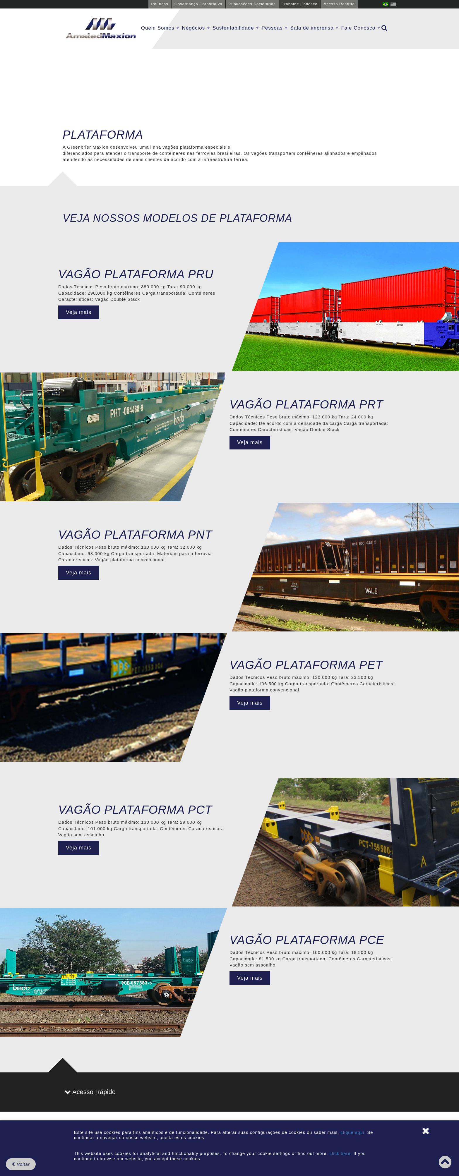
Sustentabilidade (235, 28)
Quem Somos (160, 28)
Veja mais (78, 312)
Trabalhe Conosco (300, 4)
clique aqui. (353, 1132)
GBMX (101, 28)
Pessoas (274, 28)
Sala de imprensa (314, 28)
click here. (341, 1153)
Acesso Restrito (339, 4)
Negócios (196, 28)
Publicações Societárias (252, 4)
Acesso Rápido (90, 1092)
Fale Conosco (360, 28)
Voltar (21, 1164)
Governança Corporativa (198, 4)
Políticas (159, 4)
